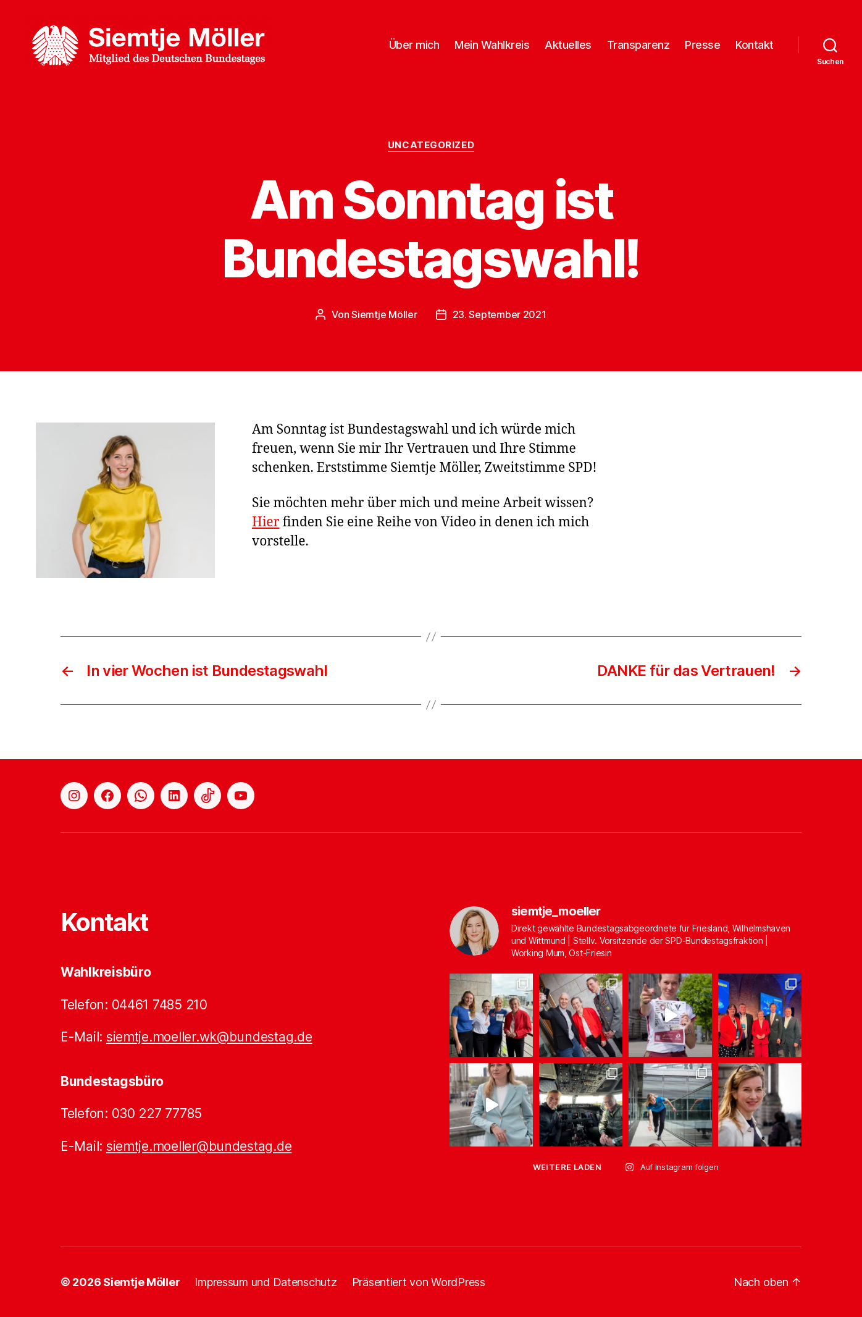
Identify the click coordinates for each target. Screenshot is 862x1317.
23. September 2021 (499, 314)
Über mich (414, 44)
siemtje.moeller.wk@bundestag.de (209, 1037)
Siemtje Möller (384, 314)
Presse (702, 44)
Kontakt (754, 44)
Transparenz (638, 44)
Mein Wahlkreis (491, 44)
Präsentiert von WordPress (418, 1282)
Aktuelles (568, 44)
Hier (266, 522)
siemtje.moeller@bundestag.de (198, 1146)
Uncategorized (431, 145)
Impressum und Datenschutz (266, 1282)
